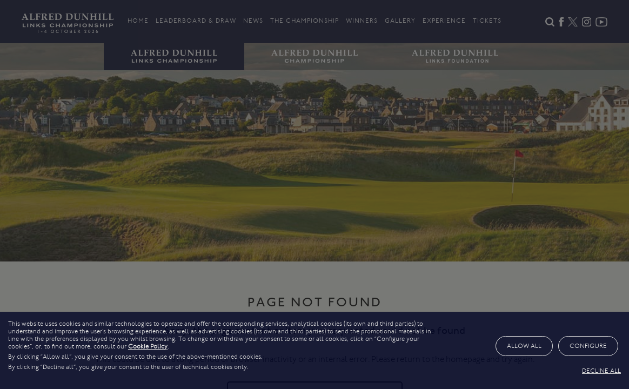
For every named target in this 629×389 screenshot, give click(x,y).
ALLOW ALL (524, 346)
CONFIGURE (588, 346)
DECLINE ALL (601, 370)
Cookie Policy (148, 346)
